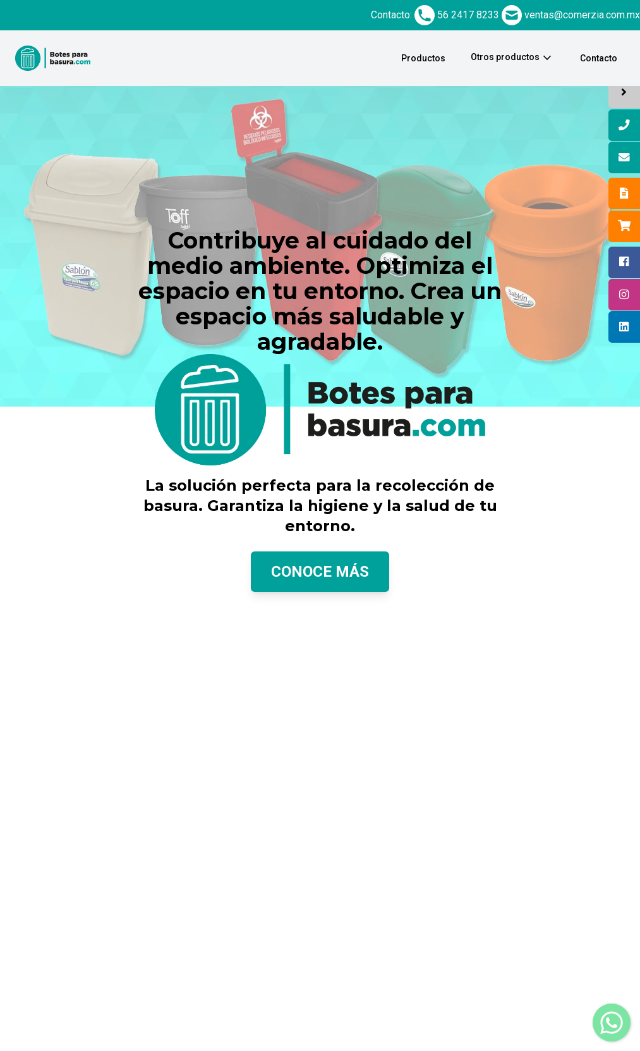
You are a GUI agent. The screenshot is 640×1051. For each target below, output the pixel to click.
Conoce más (320, 572)
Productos (423, 58)
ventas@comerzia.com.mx (582, 15)
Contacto (598, 58)
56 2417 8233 (468, 15)
